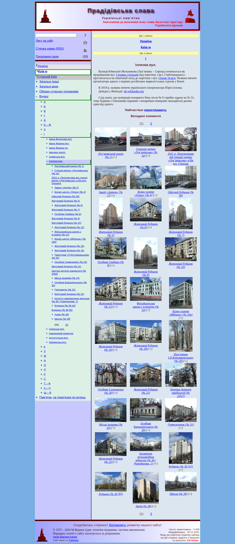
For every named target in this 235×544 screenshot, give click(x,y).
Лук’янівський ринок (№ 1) (69, 175)
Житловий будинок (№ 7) (66, 221)
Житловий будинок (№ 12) (69, 241)
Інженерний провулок (61, 354)
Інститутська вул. (58, 358)
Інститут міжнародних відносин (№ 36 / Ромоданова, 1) (71, 318)
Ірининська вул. (58, 363)
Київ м (42, 71)
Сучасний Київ (47, 76)
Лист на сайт (44, 40)
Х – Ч (47, 414)
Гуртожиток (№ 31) (65, 307)
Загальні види (48, 87)
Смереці (74, 540)
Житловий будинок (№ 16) (69, 260)
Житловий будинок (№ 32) (69, 312)
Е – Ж (47, 130)
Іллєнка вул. (56, 170)
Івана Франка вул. (59, 150)
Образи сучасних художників (58, 93)
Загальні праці (49, 82)
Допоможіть (117, 525)
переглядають (155, 110)
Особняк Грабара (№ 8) (68, 226)
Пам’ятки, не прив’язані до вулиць (62, 425)
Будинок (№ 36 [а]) (65, 324)
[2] (66, 344)
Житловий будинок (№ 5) (66, 212)
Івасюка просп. (57, 160)
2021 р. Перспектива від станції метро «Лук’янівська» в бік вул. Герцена (69, 190)
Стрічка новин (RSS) (50, 48)
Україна (42, 66)
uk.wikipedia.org (134, 91)
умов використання (65, 536)
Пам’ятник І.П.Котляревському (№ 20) (180, 358)
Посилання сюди (47, 56)
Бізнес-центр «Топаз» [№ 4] (70, 202)
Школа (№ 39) (62, 338)
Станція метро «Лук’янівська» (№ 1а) (145, 152)
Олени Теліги (167, 78)
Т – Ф (47, 409)
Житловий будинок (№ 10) (66, 236)
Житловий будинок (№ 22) (66, 282)
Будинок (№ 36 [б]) (62, 329)
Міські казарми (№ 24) (67, 295)
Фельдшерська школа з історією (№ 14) (66, 247)
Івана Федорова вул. (60, 146)
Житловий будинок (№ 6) (69, 217)
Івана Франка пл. (58, 155)
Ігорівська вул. (57, 165)
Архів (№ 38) (62, 334)
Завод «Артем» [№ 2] (67, 198)
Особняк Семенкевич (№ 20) (71, 278)
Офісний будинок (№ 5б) (65, 207)
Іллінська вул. (57, 349)
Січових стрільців (127, 74)
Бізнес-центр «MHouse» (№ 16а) (181, 313)
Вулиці (43, 98)
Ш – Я (47, 420)
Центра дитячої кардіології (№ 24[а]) (180, 393)
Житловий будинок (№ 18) (69, 265)
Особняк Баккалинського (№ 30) (146, 427)
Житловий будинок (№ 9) (66, 231)
